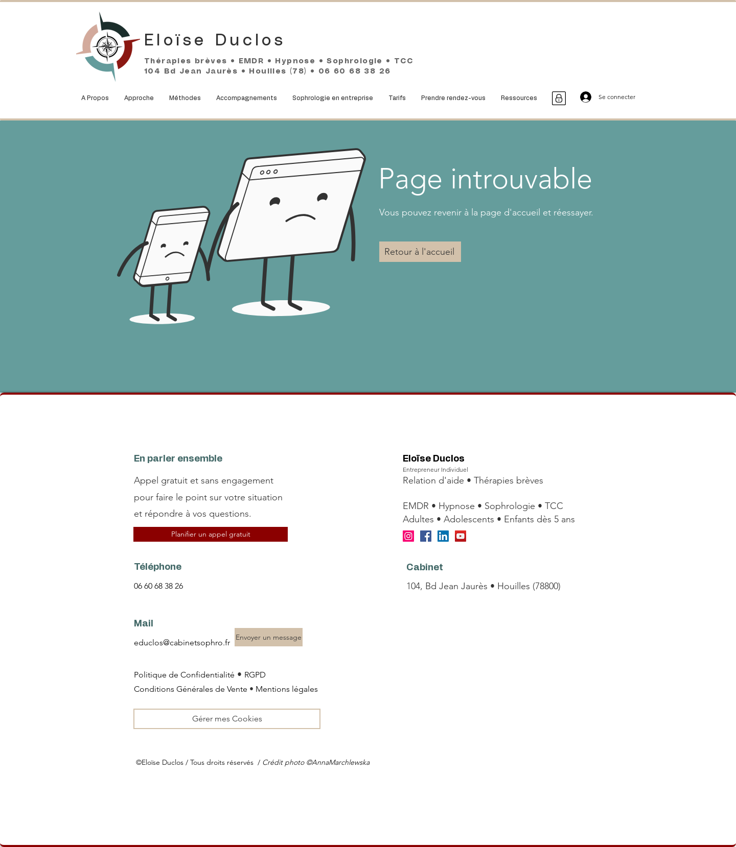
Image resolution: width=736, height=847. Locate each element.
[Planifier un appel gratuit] (210, 534)
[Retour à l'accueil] (420, 251)
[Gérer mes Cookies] (226, 719)
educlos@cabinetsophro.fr (182, 642)
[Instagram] (408, 536)
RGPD (255, 675)
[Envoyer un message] (269, 637)
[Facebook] (425, 536)
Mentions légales (287, 689)
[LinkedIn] (443, 536)
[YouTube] (460, 536)
